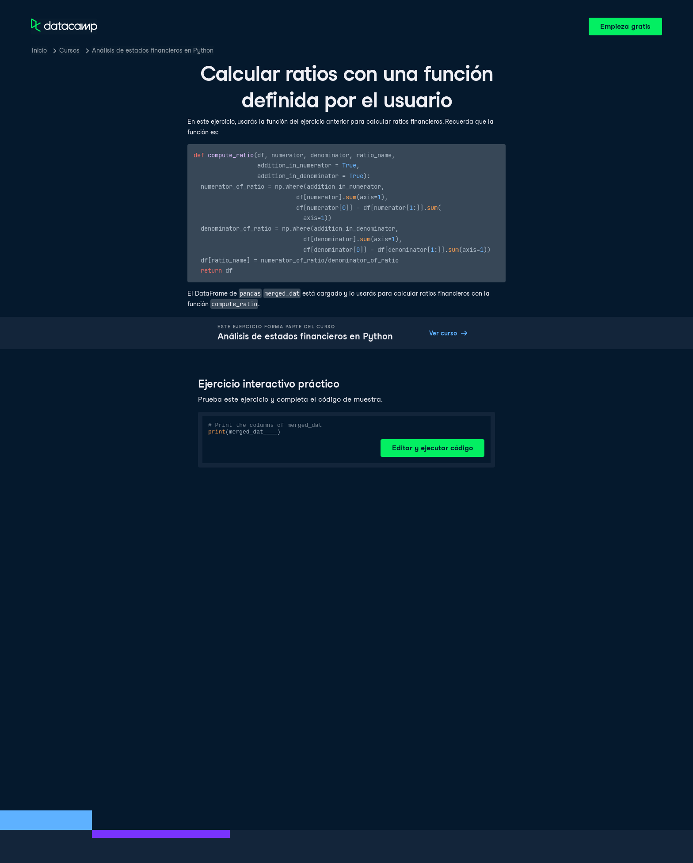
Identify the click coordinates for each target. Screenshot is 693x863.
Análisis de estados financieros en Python (152, 50)
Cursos (69, 50)
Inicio (39, 50)
